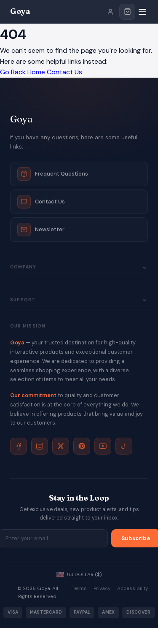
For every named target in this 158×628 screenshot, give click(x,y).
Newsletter (40, 229)
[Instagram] (39, 446)
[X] (60, 446)
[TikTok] (123, 446)
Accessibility (132, 588)
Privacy (102, 588)
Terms (79, 588)
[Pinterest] (81, 446)
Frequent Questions (52, 174)
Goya (20, 11)
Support (79, 300)
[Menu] (142, 11)
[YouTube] (102, 446)
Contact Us (64, 72)
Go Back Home (22, 72)
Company (79, 267)
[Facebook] (18, 446)
